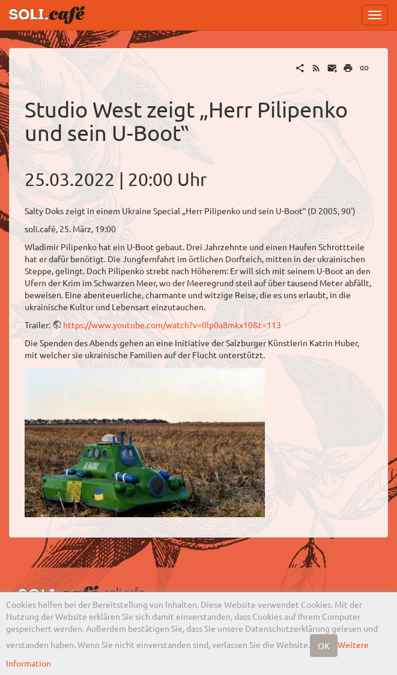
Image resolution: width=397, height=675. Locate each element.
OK (324, 645)
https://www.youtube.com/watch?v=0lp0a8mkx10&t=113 (172, 324)
